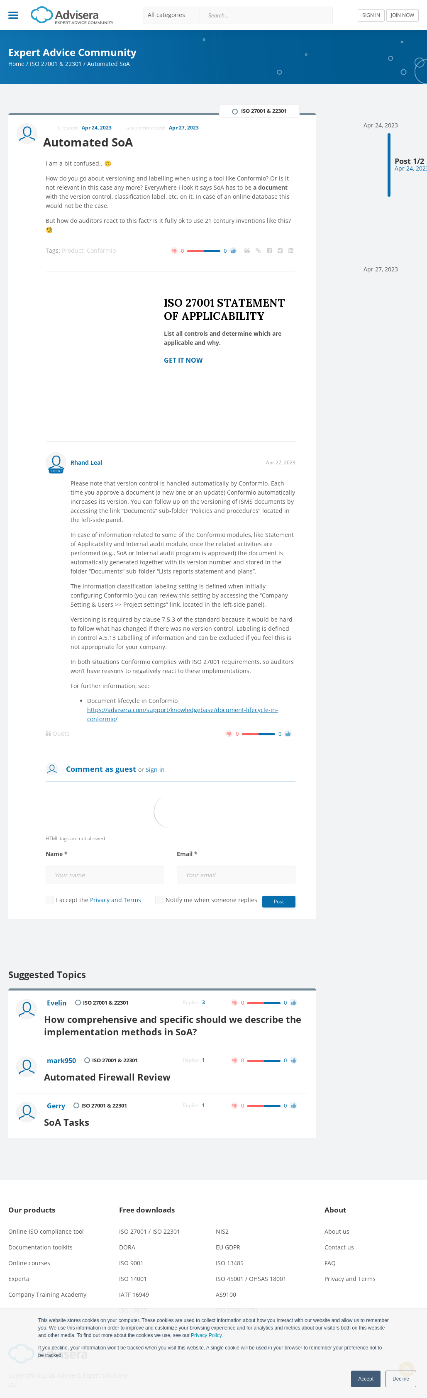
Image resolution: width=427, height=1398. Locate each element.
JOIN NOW (402, 15)
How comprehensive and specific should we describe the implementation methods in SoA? (176, 1024)
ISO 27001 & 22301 (56, 64)
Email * (187, 854)
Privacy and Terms (115, 900)
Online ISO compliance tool (46, 1227)
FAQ (330, 1258)
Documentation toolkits (40, 1243)
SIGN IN (371, 15)
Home (16, 64)
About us (337, 1227)
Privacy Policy (206, 1335)
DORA (127, 1243)
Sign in (155, 770)
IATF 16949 (134, 1290)
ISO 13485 (230, 1258)
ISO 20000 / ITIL (237, 1306)
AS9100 (226, 1290)
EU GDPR (228, 1243)
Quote (58, 734)
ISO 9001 (131, 1258)
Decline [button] (401, 1379)
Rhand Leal (86, 463)
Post (279, 901)
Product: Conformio (89, 251)
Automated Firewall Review (111, 1073)
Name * (57, 854)
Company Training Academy (47, 1290)
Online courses (29, 1258)
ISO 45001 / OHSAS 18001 (251, 1274)
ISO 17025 (133, 1306)
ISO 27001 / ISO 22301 (149, 1227)
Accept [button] (365, 1379)
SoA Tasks (70, 1117)
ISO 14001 (133, 1274)
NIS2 (222, 1227)
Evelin (58, 1003)
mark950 (62, 1059)
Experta (18, 1274)
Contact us (339, 1243)
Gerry (57, 1103)
